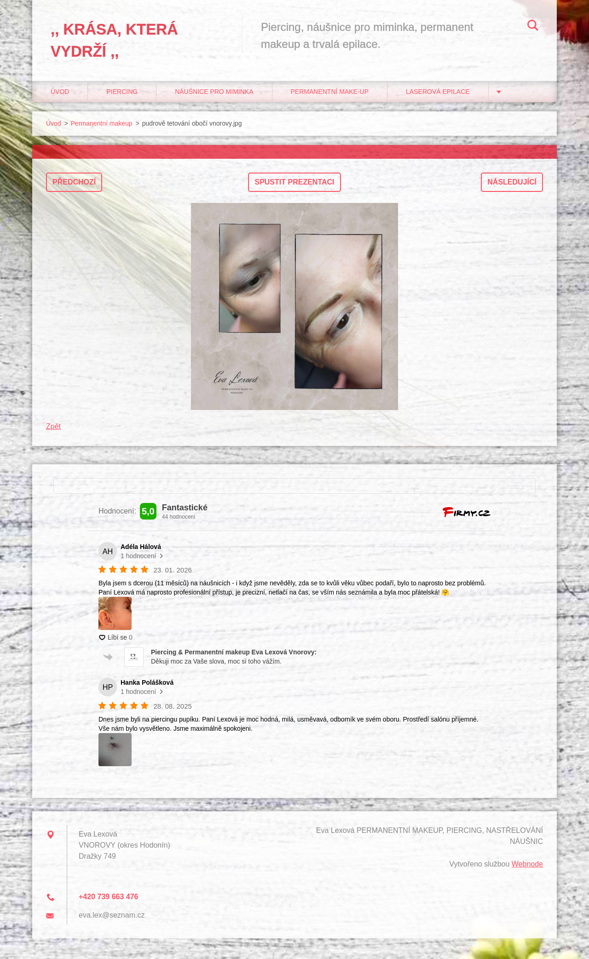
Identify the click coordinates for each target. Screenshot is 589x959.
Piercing (122, 91)
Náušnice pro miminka (214, 91)
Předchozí (74, 182)
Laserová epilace (438, 91)
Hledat (532, 26)
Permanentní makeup (102, 123)
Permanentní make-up (330, 91)
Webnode (527, 864)
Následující (512, 182)
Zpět (53, 426)
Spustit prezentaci (294, 182)
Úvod (60, 91)
